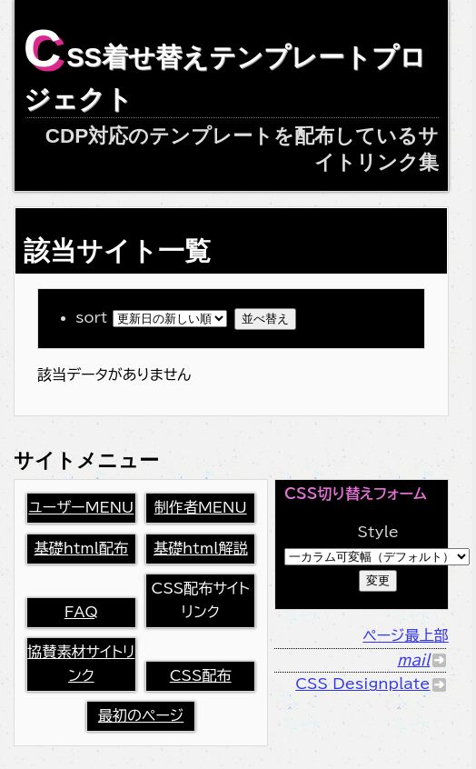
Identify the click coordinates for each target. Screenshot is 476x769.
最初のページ (140, 715)
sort (154, 317)
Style (378, 531)
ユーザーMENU (81, 507)
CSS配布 (201, 675)
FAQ (81, 611)
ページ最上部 (405, 635)
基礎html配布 (82, 548)
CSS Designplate (362, 683)
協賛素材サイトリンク (80, 663)
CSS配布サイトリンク (201, 600)
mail (413, 660)
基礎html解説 (201, 548)
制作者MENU (200, 507)
